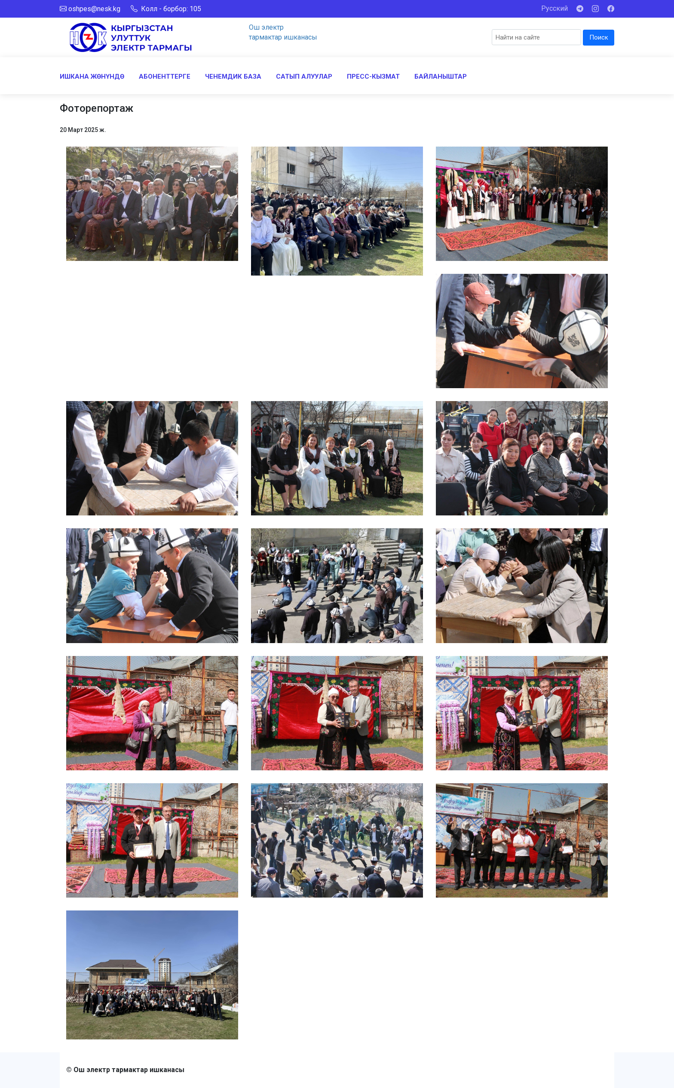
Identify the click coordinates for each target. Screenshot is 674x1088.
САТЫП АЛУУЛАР (304, 76)
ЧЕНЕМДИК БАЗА (233, 76)
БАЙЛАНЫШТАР (440, 76)
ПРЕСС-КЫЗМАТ (373, 76)
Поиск (598, 37)
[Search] (536, 37)
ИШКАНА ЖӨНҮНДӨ (92, 76)
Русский (554, 8)
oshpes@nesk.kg (94, 9)
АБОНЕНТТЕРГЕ (164, 76)
